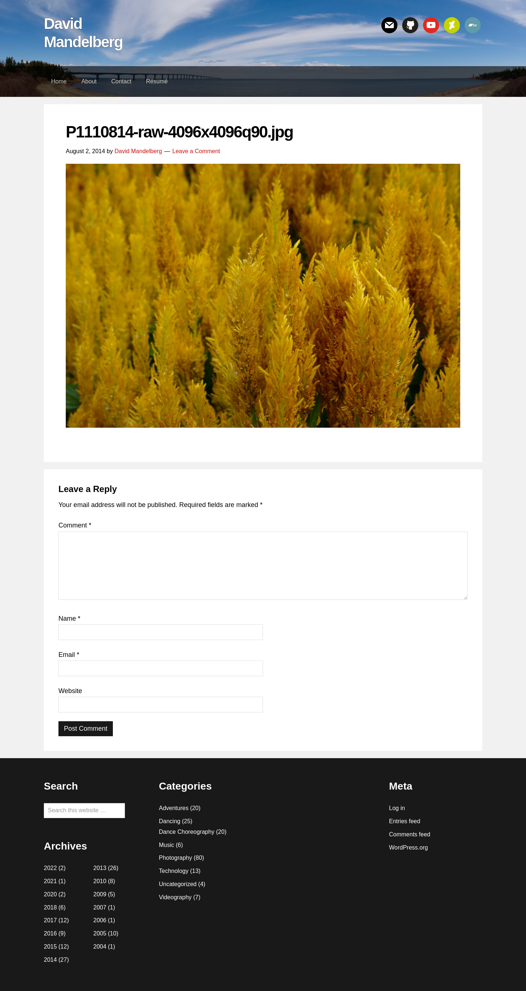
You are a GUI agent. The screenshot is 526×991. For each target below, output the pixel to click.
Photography (175, 858)
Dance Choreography (186, 832)
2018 (50, 907)
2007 (100, 907)
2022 (50, 868)
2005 (100, 933)
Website (70, 691)
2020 (50, 894)
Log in (397, 808)
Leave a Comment (196, 151)
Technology (173, 871)
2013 (100, 868)
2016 (50, 933)
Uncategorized (178, 884)
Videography (175, 897)
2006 (100, 920)
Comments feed (409, 834)
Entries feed (404, 821)
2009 (100, 894)
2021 (50, 881)
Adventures (173, 808)
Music (166, 845)
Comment (74, 525)
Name (69, 618)
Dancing (169, 821)
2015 (50, 946)
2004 (100, 946)
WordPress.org (408, 847)
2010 (100, 881)
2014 (50, 960)
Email (68, 654)
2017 (50, 920)
